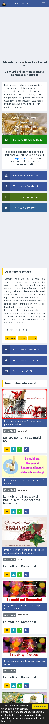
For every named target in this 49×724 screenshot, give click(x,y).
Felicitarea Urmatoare (21, 360)
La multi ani (9, 431)
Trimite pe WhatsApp (21, 197)
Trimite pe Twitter (19, 207)
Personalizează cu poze (22, 139)
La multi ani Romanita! (19, 566)
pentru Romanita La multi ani (22, 439)
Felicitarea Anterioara (21, 349)
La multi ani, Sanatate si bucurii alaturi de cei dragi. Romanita (22, 500)
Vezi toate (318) (17, 371)
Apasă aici (22, 158)
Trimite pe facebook (20, 186)
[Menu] (43, 3)
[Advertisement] (24, 33)
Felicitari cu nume (12, 62)
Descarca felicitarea (20, 175)
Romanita (30, 62)
